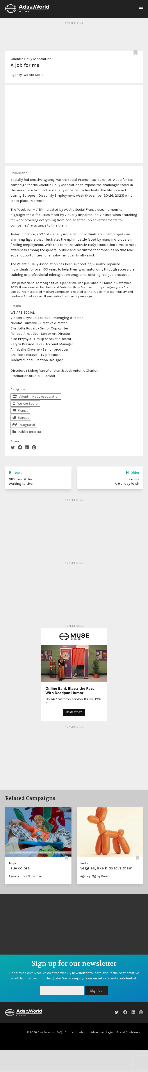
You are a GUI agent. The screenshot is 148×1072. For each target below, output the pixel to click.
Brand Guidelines (128, 1032)
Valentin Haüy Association (31, 59)
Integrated (23, 425)
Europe (20, 417)
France (20, 410)
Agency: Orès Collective (25, 876)
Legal (110, 1032)
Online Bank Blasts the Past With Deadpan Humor (70, 690)
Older (132, 472)
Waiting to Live (21, 483)
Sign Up (96, 990)
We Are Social (34, 75)
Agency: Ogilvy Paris (94, 876)
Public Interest (26, 432)
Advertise (96, 1032)
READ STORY (74, 712)
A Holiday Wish (127, 483)
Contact (71, 1032)
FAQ (59, 1032)
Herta (84, 863)
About (83, 1032)
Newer (16, 472)
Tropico (14, 863)
